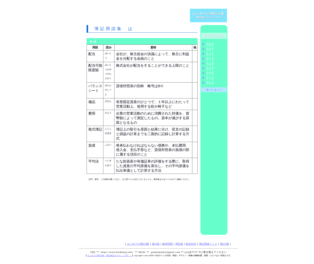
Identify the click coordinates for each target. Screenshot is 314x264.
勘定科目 (191, 243)
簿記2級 (224, 243)
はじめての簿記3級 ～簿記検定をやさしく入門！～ (109, 255)
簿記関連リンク (208, 243)
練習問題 (167, 243)
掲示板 (156, 243)
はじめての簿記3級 (138, 243)
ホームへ (214, 89)
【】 (210, 44)
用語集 (179, 243)
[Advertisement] (138, 15)
